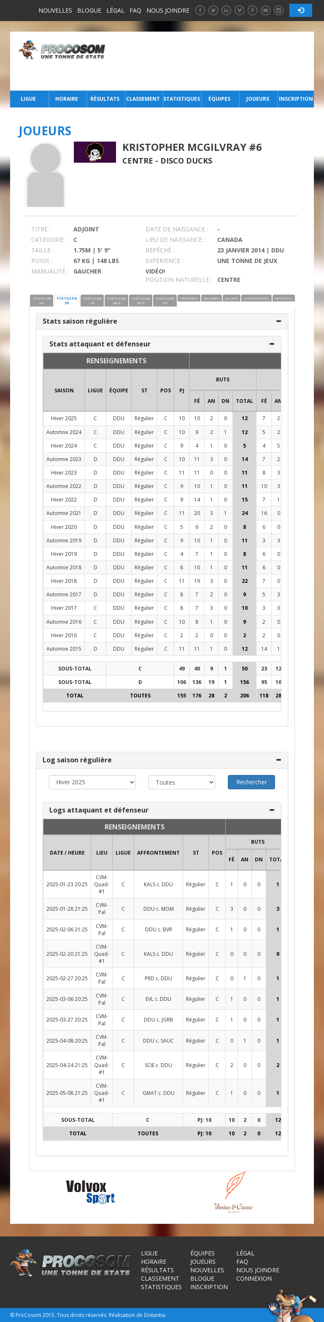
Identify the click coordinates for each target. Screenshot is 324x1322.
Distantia (154, 1315)
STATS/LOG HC (41, 300)
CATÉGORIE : (49, 240)
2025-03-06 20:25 (67, 999)
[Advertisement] (212, 61)
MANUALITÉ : (49, 271)
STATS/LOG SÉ (92, 300)
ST (144, 390)
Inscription (296, 98)
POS (165, 390)
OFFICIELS (283, 298)
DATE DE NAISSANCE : (177, 229)
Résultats (104, 98)
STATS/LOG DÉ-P (141, 300)
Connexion (254, 1278)
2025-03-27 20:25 (67, 1019)
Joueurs (257, 98)
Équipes (219, 98)
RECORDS (211, 298)
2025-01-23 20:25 (67, 884)
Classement (143, 98)
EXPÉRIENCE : (164, 261)
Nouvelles (55, 10)
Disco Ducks (186, 161)
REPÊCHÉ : (160, 250)
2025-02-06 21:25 (67, 929)
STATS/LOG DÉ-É (116, 300)
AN (211, 401)
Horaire (66, 98)
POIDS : (41, 261)
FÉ (197, 401)
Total (244, 401)
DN (225, 401)
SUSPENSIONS (256, 298)
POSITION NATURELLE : (179, 280)
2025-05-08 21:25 (67, 1093)
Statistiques (181, 98)
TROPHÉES (189, 298)
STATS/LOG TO (165, 300)
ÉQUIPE (118, 390)
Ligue (28, 98)
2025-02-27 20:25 (67, 978)
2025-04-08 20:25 (67, 1040)
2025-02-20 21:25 (67, 953)
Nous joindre (167, 10)
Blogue (89, 10)
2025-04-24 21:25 (67, 1065)
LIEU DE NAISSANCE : (175, 240)
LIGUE (95, 390)
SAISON (64, 390)
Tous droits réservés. (82, 1315)
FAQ (135, 10)
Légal (115, 10)
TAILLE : (42, 250)
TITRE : (41, 229)
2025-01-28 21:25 (67, 908)
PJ (181, 390)
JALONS (231, 298)
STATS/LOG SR (67, 300)
